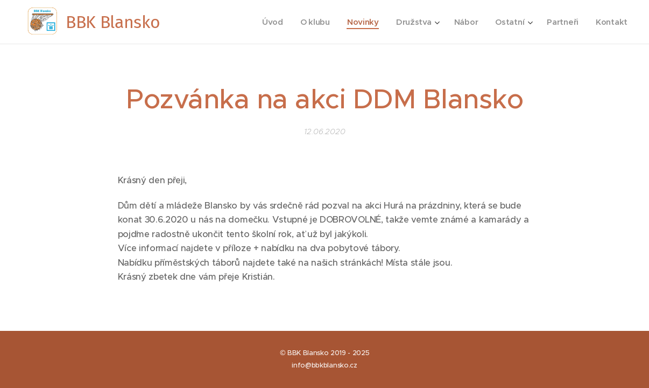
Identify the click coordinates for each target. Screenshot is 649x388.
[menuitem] (267, 22)
